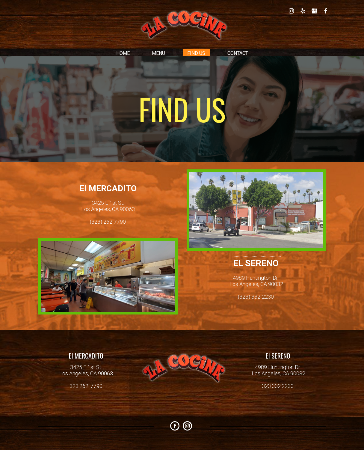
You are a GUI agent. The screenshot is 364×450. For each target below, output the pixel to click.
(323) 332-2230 (256, 297)
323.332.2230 (278, 386)
